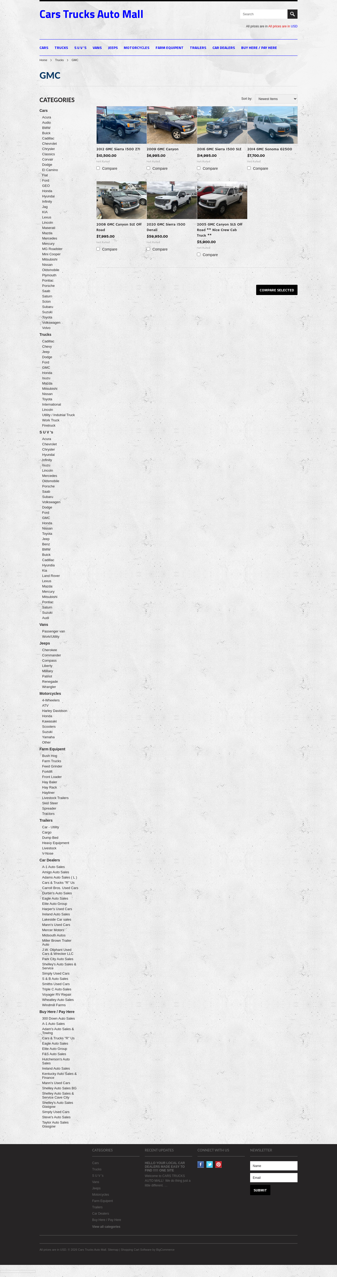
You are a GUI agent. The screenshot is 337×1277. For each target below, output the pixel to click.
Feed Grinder (52, 766)
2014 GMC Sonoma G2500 (269, 149)
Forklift (47, 772)
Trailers (198, 47)
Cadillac (48, 138)
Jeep (45, 352)
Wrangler (49, 687)
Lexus (46, 217)
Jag (45, 207)
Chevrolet (49, 144)
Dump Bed (50, 838)
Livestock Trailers (55, 798)
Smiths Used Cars (56, 984)
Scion (46, 301)
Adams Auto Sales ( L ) (59, 877)
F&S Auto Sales (54, 1054)
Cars (43, 47)
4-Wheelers (51, 700)
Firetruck (49, 425)
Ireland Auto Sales (56, 914)
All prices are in (283, 26)
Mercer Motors (53, 930)
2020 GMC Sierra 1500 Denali (166, 227)
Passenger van (53, 631)
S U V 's (80, 47)
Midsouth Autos (54, 935)
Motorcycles (136, 47)
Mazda (47, 233)
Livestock (49, 848)
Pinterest (218, 1164)
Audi (45, 618)
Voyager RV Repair (56, 994)
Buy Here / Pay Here (259, 47)
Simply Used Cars (56, 973)
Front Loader (52, 777)
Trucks (61, 47)
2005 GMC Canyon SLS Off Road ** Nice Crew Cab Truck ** (219, 230)
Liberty (47, 666)
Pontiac (47, 280)
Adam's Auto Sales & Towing (58, 1031)
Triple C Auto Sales (56, 989)
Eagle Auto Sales (55, 898)
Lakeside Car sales (56, 919)
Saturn (47, 296)
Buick (46, 133)
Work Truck (51, 420)
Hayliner (48, 793)
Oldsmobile (50, 270)
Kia (44, 570)
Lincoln (47, 223)
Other (46, 742)
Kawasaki (49, 721)
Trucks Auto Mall (91, 13)
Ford (45, 180)
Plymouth (49, 275)
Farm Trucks (51, 761)
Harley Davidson (54, 711)
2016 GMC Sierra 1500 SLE (219, 149)
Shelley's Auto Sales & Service (59, 966)
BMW (46, 128)
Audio (46, 122)
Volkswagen (51, 323)
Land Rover (51, 576)
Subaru (47, 307)
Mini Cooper (51, 254)
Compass (49, 660)
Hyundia (48, 565)
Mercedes (49, 238)
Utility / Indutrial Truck (58, 415)
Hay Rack (49, 787)
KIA (45, 212)
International (51, 404)
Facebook (200, 1164)
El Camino (50, 170)
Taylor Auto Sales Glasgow (55, 1124)
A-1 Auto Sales (53, 867)
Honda (47, 191)
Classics (48, 154)
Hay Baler (49, 782)
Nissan (47, 265)
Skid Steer (50, 803)
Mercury (48, 244)
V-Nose (47, 853)
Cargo (46, 832)
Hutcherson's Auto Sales (56, 1061)
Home (43, 60)
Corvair (47, 159)
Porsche (48, 286)
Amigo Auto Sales (55, 872)
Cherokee (49, 650)
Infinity (47, 201)
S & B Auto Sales (55, 979)
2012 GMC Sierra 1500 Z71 (118, 149)
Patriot (47, 676)
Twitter (209, 1164)
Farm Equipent (170, 47)
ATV (45, 705)
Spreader (49, 808)
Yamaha (48, 737)
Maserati (48, 228)
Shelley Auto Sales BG (59, 1088)
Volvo (46, 328)
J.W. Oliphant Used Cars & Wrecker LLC (57, 952)
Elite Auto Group (54, 904)
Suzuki (47, 312)
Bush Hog (49, 756)
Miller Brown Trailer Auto (56, 942)
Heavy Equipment (55, 843)
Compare (109, 168)
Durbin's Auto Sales (57, 893)
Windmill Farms (54, 1005)
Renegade (50, 682)
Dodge (47, 165)
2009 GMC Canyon (163, 149)
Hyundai (48, 196)
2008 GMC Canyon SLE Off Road (118, 227)
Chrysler (48, 149)
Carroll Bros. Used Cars (60, 888)
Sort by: (246, 99)
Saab (46, 291)
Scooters (49, 727)
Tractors (48, 814)
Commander (51, 655)
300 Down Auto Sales (58, 1018)
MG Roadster (52, 249)
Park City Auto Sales (57, 959)
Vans (97, 47)
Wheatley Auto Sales (58, 1000)
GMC (46, 368)
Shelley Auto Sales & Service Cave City (58, 1095)
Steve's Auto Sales (56, 1117)
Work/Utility (50, 636)
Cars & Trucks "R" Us (58, 883)
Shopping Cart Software (136, 1249)
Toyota (47, 317)
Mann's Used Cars (56, 925)
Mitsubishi (49, 259)
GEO (46, 186)
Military (47, 671)
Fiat (45, 175)
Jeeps (113, 47)
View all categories (106, 1227)
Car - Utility (50, 827)
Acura (46, 117)
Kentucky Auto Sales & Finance (59, 1076)
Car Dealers (223, 47)
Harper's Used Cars (57, 909)
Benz (46, 544)
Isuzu (46, 378)
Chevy (47, 346)
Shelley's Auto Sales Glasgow (57, 1105)
